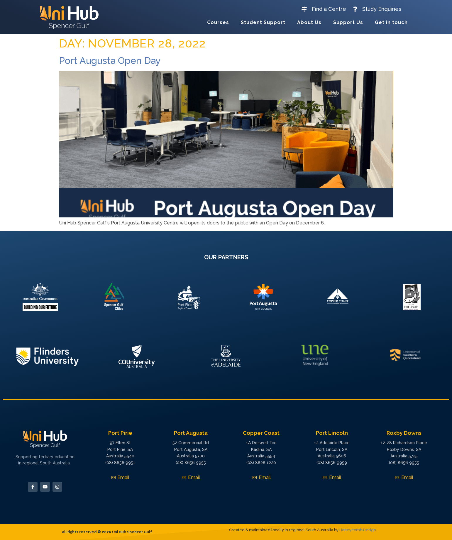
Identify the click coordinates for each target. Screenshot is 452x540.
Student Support (263, 22)
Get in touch (391, 22)
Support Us (348, 22)
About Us (309, 22)
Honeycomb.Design (357, 530)
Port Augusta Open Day (109, 60)
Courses (218, 22)
